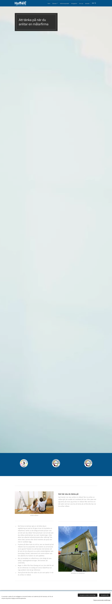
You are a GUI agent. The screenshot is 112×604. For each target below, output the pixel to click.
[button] (93, 3)
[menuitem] (44, 3)
